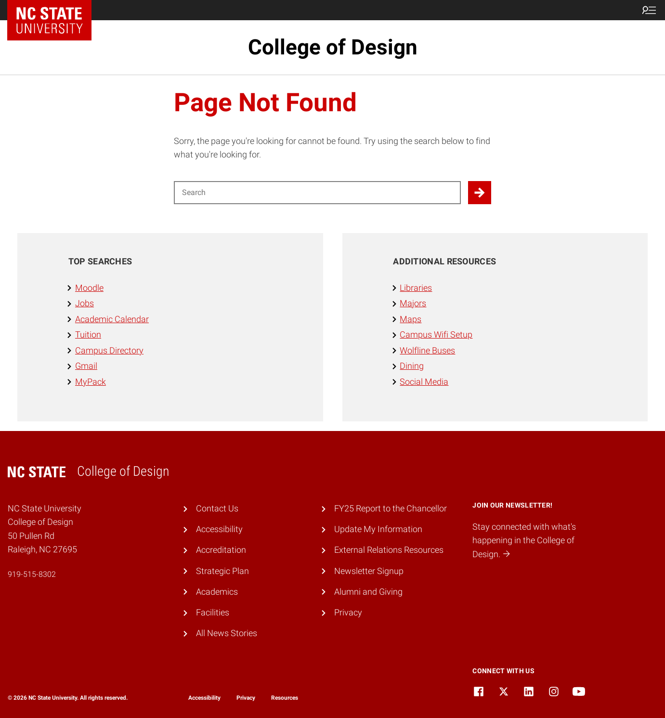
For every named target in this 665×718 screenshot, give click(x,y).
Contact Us (217, 508)
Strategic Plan (222, 571)
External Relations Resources (388, 550)
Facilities (212, 612)
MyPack (90, 382)
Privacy (348, 612)
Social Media (424, 382)
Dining (412, 366)
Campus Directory (109, 350)
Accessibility (219, 529)
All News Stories (226, 633)
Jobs (84, 303)
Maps (410, 319)
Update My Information (378, 529)
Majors (413, 303)
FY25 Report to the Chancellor (390, 508)
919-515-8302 (32, 574)
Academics (217, 592)
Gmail (86, 366)
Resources (284, 697)
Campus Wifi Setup (436, 334)
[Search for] (317, 192)
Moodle (89, 288)
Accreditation (221, 550)
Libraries (416, 288)
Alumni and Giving (368, 592)
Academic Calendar (112, 319)
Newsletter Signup (369, 571)
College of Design (332, 47)
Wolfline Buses (427, 350)
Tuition (88, 334)
